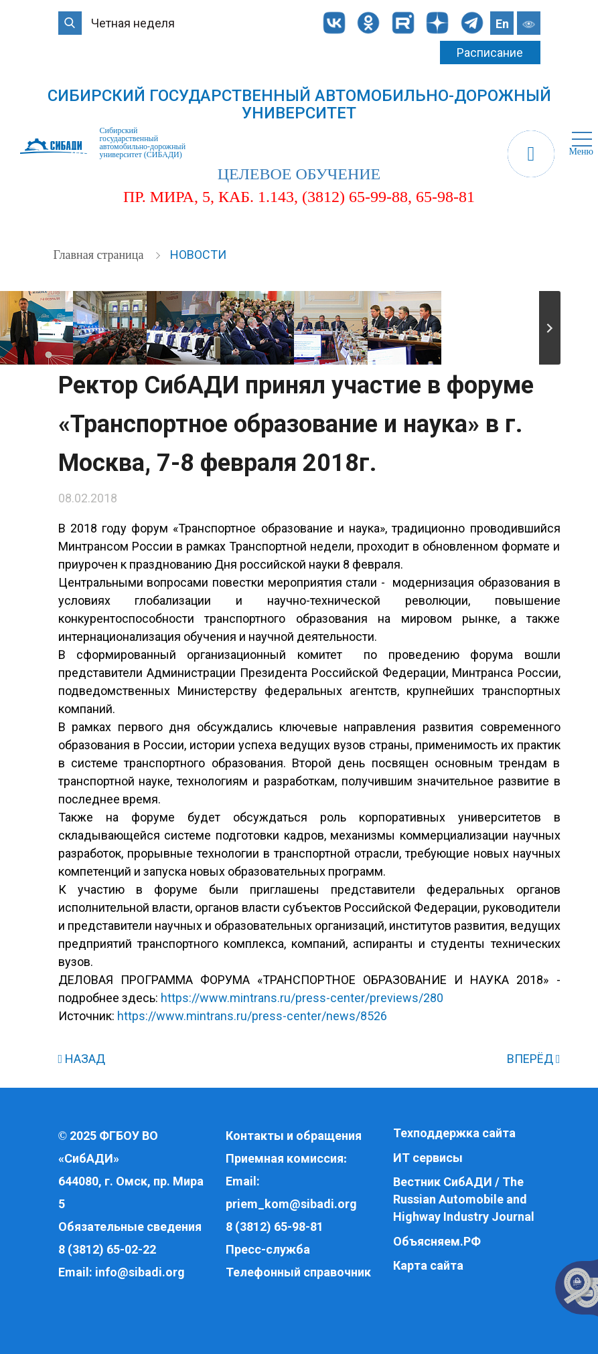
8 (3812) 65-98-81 (274, 1227)
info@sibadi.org (140, 1272)
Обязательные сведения (130, 1227)
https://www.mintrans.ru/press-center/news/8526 (252, 1016)
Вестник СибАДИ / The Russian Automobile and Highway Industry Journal (463, 1199)
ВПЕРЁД (533, 1059)
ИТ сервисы (428, 1158)
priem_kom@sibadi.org (291, 1204)
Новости (198, 255)
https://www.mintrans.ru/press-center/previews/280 (302, 998)
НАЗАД (82, 1059)
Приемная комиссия (285, 1158)
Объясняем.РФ (437, 1241)
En (502, 24)
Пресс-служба (268, 1249)
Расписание (490, 52)
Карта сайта (428, 1265)
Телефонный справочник (298, 1272)
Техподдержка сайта (454, 1133)
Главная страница (100, 255)
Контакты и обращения (294, 1136)
